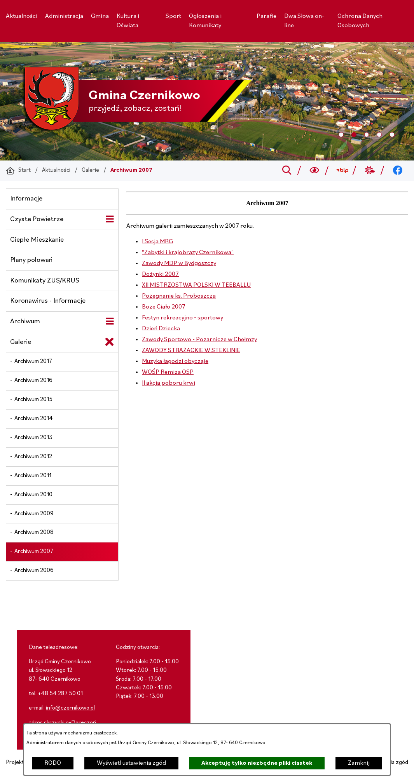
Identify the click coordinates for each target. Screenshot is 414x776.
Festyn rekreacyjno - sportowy (182, 318)
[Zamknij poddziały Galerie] (109, 342)
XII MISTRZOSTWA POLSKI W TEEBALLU (196, 285)
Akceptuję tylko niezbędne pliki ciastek (256, 763)
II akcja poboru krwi (168, 383)
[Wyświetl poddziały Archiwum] (109, 321)
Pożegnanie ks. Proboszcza (179, 296)
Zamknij (359, 763)
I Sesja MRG (157, 242)
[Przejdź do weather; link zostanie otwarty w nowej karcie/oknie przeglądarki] (370, 170)
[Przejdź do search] (286, 170)
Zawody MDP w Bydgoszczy (179, 263)
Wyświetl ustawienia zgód (131, 763)
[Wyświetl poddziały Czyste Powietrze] (109, 219)
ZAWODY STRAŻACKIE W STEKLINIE (191, 350)
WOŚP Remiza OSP (168, 372)
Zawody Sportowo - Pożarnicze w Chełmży (199, 340)
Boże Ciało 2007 (163, 307)
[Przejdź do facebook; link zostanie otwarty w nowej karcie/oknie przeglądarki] (398, 170)
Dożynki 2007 (160, 274)
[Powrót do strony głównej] (18, 170)
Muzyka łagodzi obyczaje (175, 361)
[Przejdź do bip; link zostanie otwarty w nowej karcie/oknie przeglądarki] (342, 170)
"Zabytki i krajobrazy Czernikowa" (188, 252)
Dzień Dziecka (161, 329)
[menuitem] (21, 16)
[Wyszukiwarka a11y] (314, 170)
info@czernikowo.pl (70, 708)
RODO (52, 763)
